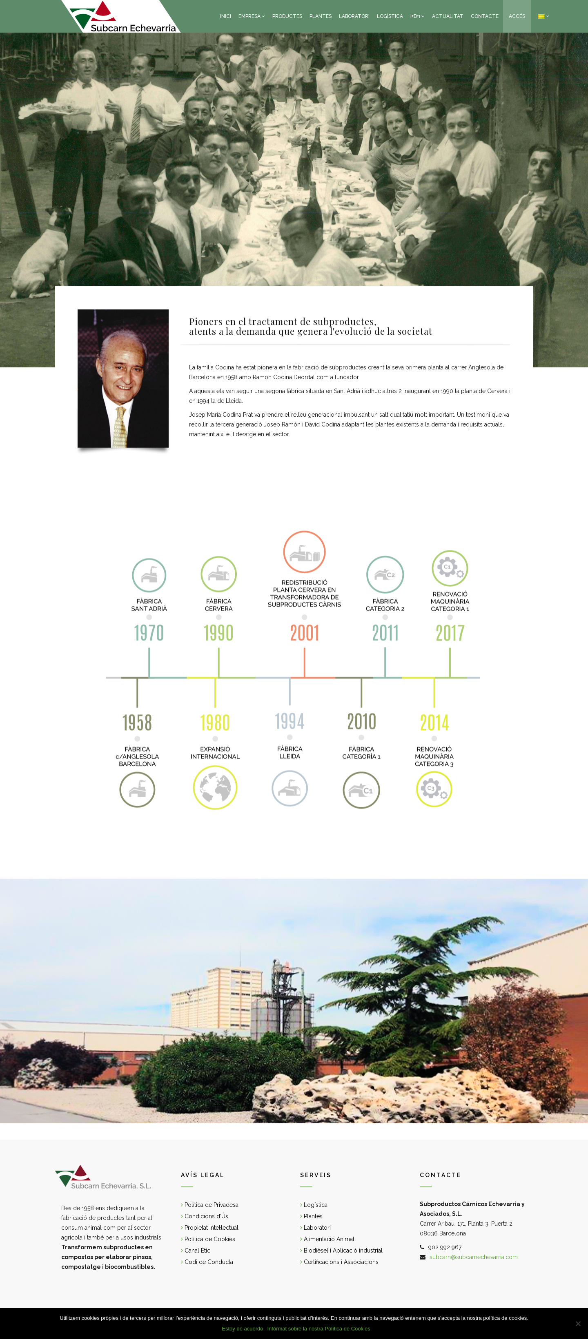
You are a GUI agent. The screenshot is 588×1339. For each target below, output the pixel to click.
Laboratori (315, 1227)
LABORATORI (354, 16)
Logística (313, 1205)
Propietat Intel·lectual (209, 1227)
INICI (225, 16)
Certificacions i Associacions (339, 1262)
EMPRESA (249, 16)
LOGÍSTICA (390, 16)
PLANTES (321, 16)
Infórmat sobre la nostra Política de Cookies (318, 1329)
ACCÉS (517, 16)
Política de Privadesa (209, 1205)
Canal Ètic (195, 1250)
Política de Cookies (208, 1239)
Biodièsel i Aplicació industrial (341, 1250)
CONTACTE (485, 16)
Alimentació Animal (327, 1239)
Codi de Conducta (207, 1262)
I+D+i (415, 16)
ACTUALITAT (447, 16)
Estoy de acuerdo (242, 1329)
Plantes (311, 1216)
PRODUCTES (287, 16)
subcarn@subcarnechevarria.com (474, 1257)
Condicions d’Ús (204, 1216)
